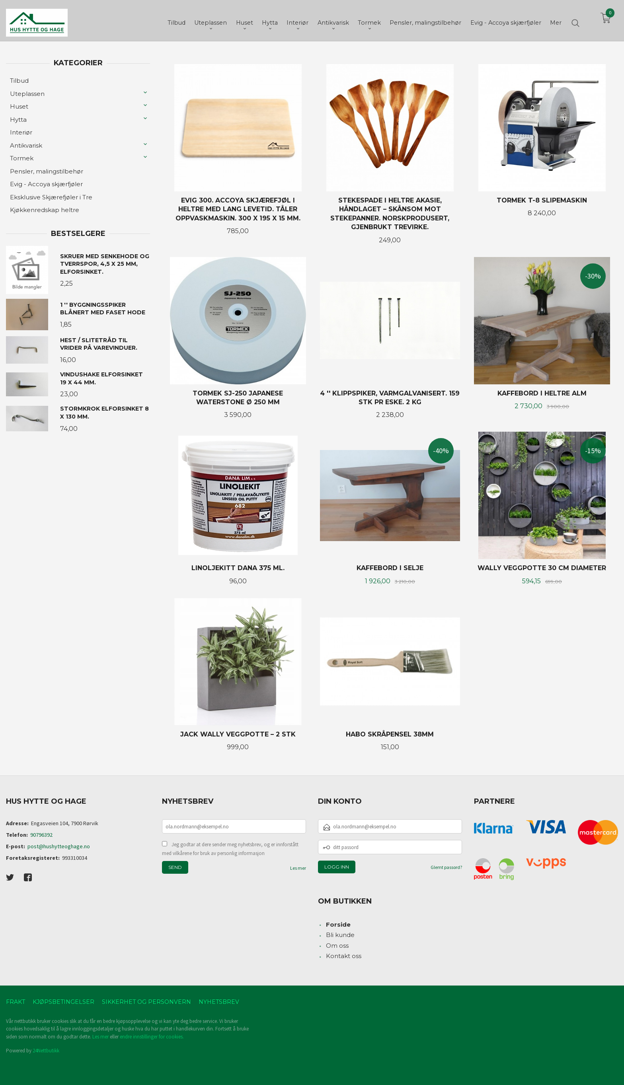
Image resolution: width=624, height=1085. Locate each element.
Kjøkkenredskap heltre (44, 210)
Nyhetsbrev (219, 1001)
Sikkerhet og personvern (146, 1001)
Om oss (337, 945)
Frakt (15, 1001)
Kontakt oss (343, 956)
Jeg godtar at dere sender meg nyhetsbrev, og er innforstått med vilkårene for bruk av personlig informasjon (230, 849)
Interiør (21, 132)
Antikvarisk (26, 145)
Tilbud (19, 80)
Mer (556, 20)
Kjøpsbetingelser (63, 1001)
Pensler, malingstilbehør (46, 171)
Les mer (298, 868)
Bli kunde (340, 935)
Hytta (18, 119)
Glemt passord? (446, 867)
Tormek (21, 158)
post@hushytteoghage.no (58, 846)
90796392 (41, 834)
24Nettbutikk (46, 1050)
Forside (338, 924)
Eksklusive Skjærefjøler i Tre (51, 197)
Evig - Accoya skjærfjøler (46, 184)
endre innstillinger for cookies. (152, 1036)
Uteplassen (27, 93)
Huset (19, 106)
